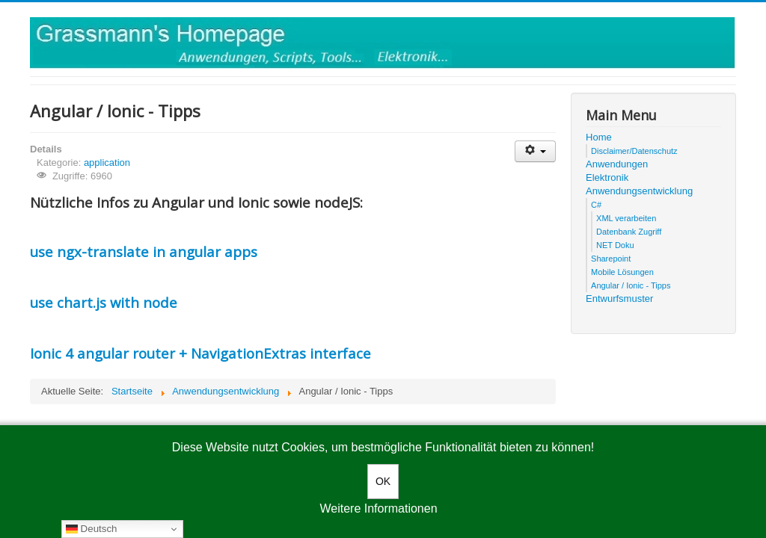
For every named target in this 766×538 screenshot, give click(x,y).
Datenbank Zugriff (628, 231)
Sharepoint (611, 258)
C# (596, 204)
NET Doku (615, 245)
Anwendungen (617, 164)
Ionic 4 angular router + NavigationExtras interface (200, 353)
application (107, 162)
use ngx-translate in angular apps (143, 251)
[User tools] (535, 151)
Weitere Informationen (378, 508)
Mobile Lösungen (622, 272)
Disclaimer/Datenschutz (634, 150)
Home (599, 137)
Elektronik (607, 177)
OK (383, 481)
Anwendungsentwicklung (639, 191)
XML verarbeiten (626, 218)
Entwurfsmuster (619, 298)
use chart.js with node (103, 302)
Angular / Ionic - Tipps (630, 285)
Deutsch (91, 529)
